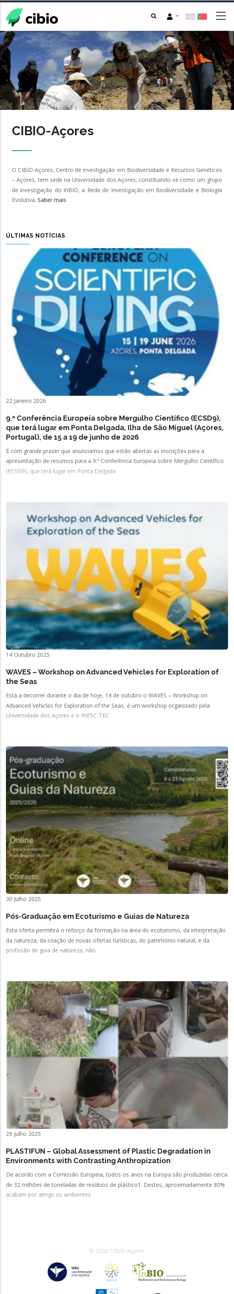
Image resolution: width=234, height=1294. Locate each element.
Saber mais (52, 200)
